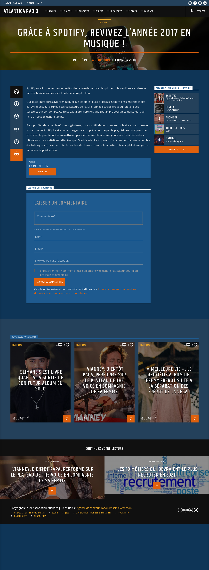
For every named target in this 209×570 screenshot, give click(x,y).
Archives (42, 318)
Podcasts (84, 11)
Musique (104, 89)
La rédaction (100, 127)
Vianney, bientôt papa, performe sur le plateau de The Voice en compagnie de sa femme (104, 527)
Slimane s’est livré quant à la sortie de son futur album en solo (40, 527)
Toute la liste (176, 296)
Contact (148, 11)
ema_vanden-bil (21, 563)
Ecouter (198, 11)
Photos (68, 11)
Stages (133, 11)
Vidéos (99, 11)
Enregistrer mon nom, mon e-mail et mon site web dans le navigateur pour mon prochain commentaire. (89, 418)
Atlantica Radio (12, 3)
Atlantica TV (34, 3)
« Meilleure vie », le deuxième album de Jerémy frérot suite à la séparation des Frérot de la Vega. (169, 527)
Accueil (52, 11)
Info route (116, 11)
